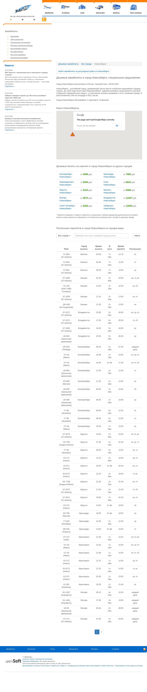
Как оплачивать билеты (18, 48)
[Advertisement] (28, 155)
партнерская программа (43, 659)
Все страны (62, 236)
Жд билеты (31, 649)
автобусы (116, 12)
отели (82, 12)
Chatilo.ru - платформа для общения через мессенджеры (80, 665)
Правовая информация (30, 661)
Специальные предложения (20, 42)
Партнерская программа (19, 58)
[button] (126, 131)
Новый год (54, 665)
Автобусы (94, 649)
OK (117, 126)
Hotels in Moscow (107, 665)
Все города (86, 64)
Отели (52, 649)
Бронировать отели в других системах (129, 665)
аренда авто (100, 12)
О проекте (115, 649)
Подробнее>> (10, 86)
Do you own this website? (86, 126)
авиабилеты (49, 12)
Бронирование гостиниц (30, 665)
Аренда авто (73, 649)
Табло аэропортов (16, 39)
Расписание (14, 36)
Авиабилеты (10, 649)
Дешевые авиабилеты (68, 64)
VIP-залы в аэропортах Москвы (21, 45)
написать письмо (28, 659)
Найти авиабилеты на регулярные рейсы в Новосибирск (83, 71)
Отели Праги (45, 665)
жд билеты (65, 12)
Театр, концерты (136, 12)
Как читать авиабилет (18, 54)
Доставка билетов (16, 51)
